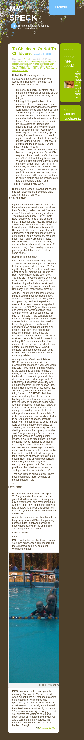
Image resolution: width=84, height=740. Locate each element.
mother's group (31, 66)
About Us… (62, 7)
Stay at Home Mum (36, 68)
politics (42, 66)
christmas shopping (35, 61)
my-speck (23, 13)
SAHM (23, 68)
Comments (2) (47, 728)
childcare (22, 61)
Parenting (28, 59)
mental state (17, 66)
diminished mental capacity (41, 64)
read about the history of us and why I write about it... (78, 84)
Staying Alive (51, 68)
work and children (20, 70)
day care (24, 64)
